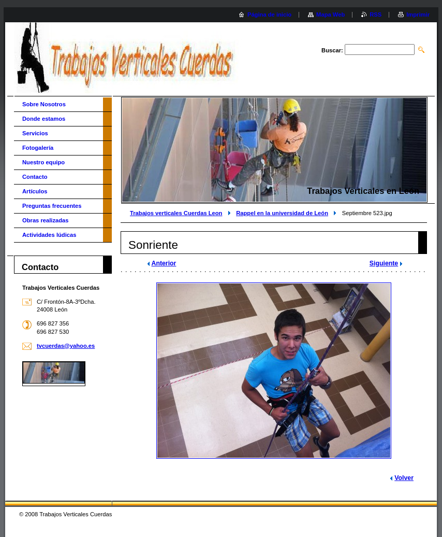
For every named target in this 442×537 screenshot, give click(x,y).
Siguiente (384, 263)
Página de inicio (269, 14)
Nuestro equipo (43, 162)
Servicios (35, 133)
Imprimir (418, 14)
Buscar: (332, 50)
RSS (375, 14)
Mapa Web (330, 14)
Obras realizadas (45, 220)
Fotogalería (37, 148)
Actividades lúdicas (49, 235)
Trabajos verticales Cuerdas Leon (176, 213)
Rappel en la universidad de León (282, 213)
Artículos (35, 191)
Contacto (34, 177)
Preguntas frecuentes (51, 206)
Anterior (164, 263)
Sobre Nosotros (44, 104)
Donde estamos (43, 119)
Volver (404, 478)
